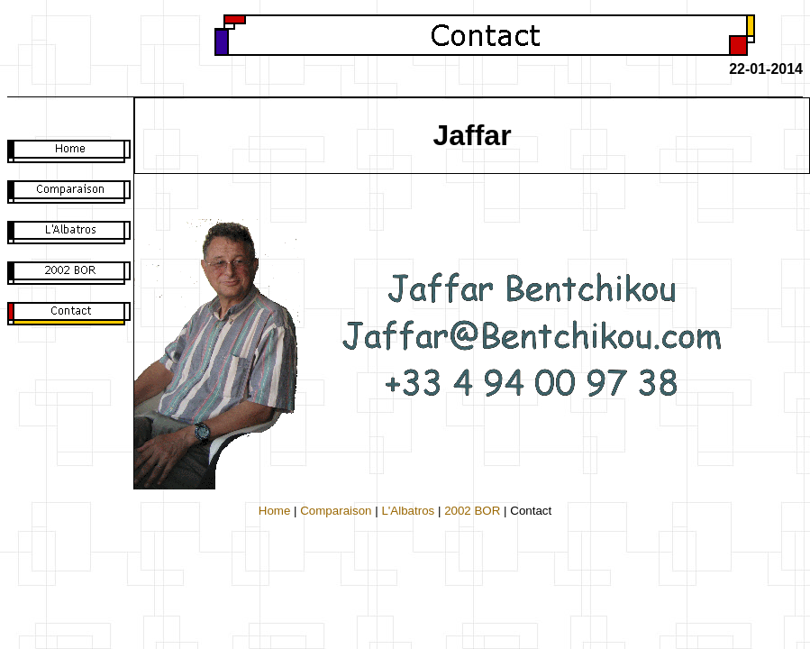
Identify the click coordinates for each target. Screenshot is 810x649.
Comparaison (335, 510)
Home (275, 510)
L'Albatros (407, 510)
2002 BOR (472, 510)
